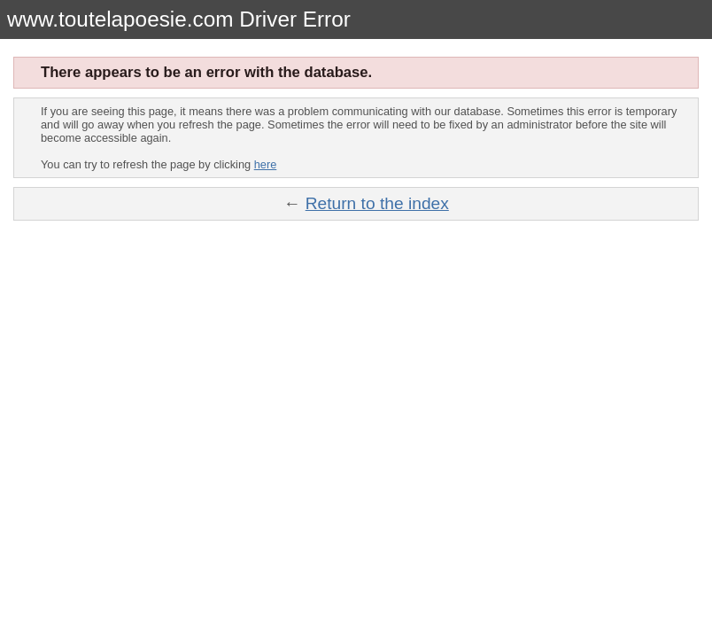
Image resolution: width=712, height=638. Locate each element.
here (265, 164)
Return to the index (377, 203)
